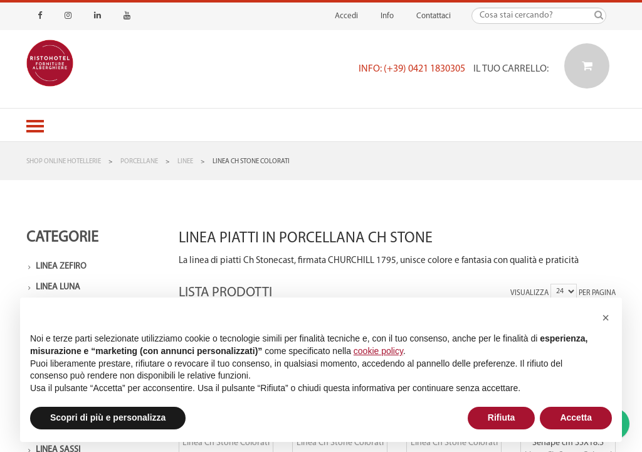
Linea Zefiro (61, 266)
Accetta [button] (576, 417)
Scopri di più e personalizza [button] (108, 417)
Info (387, 16)
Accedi (346, 16)
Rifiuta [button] (501, 417)
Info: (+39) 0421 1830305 (412, 69)
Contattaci (433, 16)
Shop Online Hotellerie (63, 161)
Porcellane (139, 161)
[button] (606, 318)
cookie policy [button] (378, 351)
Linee (185, 161)
